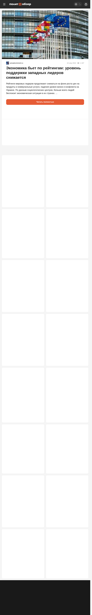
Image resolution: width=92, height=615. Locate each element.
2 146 (38, 587)
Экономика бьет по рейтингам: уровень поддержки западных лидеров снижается (43, 73)
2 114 (82, 587)
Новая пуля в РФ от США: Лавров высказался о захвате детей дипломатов (21, 176)
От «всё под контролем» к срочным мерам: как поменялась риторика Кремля (66, 176)
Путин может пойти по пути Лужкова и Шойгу (66, 565)
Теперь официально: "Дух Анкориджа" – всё (61, 454)
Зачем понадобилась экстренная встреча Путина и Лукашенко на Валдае (20, 341)
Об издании (26, 600)
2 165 (82, 533)
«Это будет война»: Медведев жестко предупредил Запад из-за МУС (23, 397)
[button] (9, 112)
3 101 (82, 253)
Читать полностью (45, 102)
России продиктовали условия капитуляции (19, 231)
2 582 (82, 364)
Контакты (15, 600)
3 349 (38, 253)
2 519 (38, 476)
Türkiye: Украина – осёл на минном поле (21, 565)
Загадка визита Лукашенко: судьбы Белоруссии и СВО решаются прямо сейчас (66, 341)
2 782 (82, 307)
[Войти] (86, 4)
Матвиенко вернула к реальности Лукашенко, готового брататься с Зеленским (21, 510)
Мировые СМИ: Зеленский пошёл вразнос (65, 285)
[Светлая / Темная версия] (78, 4)
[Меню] (4, 4)
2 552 (38, 421)
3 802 (38, 198)
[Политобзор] (20, 4)
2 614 (38, 364)
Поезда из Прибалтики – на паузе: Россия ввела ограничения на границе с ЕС (65, 510)
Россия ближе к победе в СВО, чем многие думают (65, 231)
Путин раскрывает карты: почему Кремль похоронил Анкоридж (21, 454)
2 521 (82, 421)
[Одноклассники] (72, 598)
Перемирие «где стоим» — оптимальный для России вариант (21, 285)
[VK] (78, 598)
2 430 (82, 476)
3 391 (82, 198)
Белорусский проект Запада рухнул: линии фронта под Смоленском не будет (66, 399)
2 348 (38, 533)
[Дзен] (85, 598)
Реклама (6, 600)
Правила (37, 600)
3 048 (38, 307)
